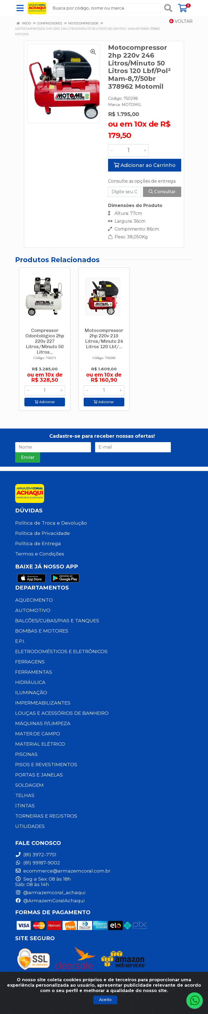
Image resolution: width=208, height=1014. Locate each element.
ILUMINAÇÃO (31, 692)
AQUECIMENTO (34, 600)
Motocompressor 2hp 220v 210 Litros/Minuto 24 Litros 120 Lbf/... (103, 338)
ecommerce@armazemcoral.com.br (62, 871)
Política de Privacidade (42, 533)
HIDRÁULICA (30, 682)
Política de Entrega (38, 543)
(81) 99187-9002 (37, 862)
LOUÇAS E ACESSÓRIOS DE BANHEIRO (62, 713)
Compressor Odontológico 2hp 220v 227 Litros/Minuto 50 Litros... (44, 341)
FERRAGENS (30, 661)
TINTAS (25, 805)
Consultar (162, 191)
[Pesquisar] (168, 8)
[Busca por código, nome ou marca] (105, 8)
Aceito (105, 999)
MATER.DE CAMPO (37, 733)
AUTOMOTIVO (32, 610)
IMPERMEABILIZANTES (42, 703)
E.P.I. (20, 641)
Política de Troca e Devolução (51, 523)
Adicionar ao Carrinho (145, 165)
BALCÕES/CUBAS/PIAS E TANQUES (57, 620)
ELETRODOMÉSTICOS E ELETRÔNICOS (61, 651)
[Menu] (20, 8)
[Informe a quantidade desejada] (128, 150)
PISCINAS (26, 754)
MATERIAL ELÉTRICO (40, 744)
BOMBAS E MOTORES (41, 631)
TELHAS (24, 795)
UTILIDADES (30, 826)
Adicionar (45, 402)
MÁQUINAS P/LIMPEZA (42, 723)
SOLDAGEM (29, 785)
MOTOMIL (132, 104)
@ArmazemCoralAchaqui (49, 900)
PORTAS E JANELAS (39, 775)
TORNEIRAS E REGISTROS (46, 816)
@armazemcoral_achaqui (50, 892)
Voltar (181, 21)
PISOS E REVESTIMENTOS (46, 764)
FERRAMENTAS (33, 672)
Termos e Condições (39, 554)
